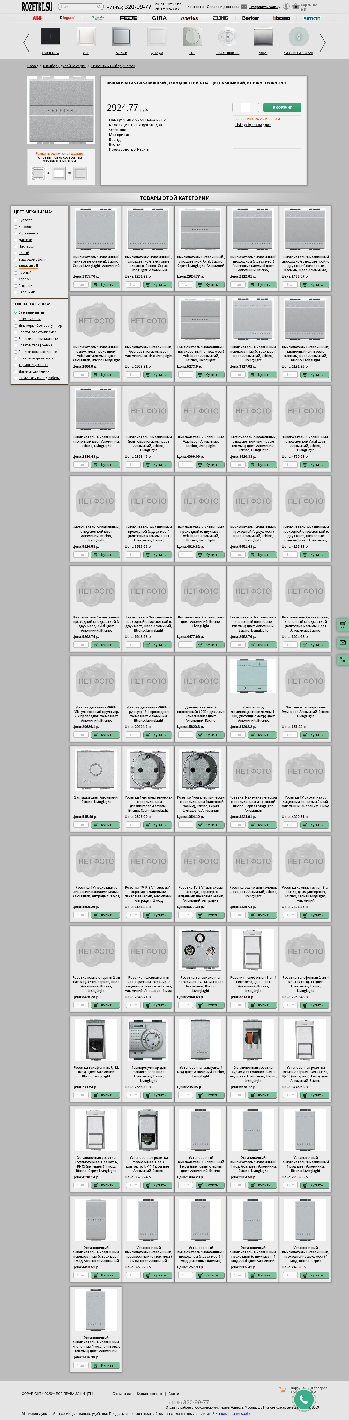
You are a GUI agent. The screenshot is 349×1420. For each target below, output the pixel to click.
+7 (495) (129, 7)
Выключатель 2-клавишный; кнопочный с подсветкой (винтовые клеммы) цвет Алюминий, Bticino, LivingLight (305, 624)
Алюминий (28, 266)
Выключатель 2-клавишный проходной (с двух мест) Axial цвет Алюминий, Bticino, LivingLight (201, 534)
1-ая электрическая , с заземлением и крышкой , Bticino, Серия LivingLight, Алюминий (253, 804)
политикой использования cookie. (224, 1414)
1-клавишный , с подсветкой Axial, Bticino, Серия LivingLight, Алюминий (201, 261)
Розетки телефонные (36, 345)
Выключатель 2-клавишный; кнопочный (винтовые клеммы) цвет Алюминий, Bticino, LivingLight (253, 624)
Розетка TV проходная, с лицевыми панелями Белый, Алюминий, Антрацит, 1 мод (96, 891)
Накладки (26, 246)
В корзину (282, 107)
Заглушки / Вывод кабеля (39, 378)
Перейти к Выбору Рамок (113, 65)
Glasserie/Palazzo (298, 53)
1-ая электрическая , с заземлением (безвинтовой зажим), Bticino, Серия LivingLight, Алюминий (148, 804)
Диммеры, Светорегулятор (40, 325)
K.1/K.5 (121, 53)
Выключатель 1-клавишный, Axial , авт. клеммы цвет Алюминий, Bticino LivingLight (149, 351)
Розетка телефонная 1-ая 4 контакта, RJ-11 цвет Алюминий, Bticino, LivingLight (253, 984)
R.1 (192, 53)
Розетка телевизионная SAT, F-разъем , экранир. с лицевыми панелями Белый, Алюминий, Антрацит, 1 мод (148, 984)
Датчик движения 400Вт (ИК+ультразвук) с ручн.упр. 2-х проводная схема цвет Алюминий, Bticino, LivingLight (96, 714)
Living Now (50, 53)
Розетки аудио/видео (36, 358)
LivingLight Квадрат (253, 124)
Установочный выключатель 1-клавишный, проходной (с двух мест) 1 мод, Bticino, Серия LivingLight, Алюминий (305, 1255)
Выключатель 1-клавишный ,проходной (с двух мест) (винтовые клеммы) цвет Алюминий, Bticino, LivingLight (253, 264)
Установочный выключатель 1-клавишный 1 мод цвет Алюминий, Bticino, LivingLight (306, 1164)
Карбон (25, 279)
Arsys (263, 53)
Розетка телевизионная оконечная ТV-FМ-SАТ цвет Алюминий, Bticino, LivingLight (201, 984)
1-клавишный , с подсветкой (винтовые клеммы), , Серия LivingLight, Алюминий (148, 263)
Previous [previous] (26, 43)
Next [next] (322, 43)
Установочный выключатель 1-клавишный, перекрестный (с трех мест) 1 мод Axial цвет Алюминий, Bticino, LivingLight (96, 1255)
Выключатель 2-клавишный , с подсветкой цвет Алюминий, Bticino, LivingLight (96, 534)
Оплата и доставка (223, 6)
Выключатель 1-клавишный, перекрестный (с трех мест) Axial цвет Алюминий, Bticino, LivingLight (200, 353)
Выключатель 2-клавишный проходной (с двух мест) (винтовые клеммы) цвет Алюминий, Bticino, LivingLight (149, 534)
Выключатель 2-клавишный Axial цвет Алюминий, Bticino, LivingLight (201, 441)
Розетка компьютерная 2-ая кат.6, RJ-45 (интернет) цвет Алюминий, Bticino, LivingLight (96, 984)
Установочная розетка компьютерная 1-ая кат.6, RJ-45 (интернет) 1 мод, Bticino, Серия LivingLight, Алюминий (96, 1165)
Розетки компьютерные (38, 351)
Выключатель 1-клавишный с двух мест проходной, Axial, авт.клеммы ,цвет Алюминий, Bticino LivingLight (96, 353)
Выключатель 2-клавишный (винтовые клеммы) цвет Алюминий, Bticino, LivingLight (149, 444)
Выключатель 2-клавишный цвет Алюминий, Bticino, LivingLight (201, 621)
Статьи (174, 1394)
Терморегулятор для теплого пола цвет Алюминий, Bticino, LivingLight (148, 1074)
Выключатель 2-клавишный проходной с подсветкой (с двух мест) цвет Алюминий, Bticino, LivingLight (148, 624)
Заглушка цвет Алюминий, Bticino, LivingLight (96, 799)
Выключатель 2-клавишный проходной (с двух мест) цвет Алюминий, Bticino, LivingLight (253, 534)
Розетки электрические (37, 332)
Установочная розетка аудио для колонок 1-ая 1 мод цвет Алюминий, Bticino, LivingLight (253, 1074)
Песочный (27, 292)
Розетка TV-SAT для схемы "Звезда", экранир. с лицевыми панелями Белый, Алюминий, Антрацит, (201, 894)
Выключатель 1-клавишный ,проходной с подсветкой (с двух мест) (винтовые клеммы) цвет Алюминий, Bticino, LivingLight (305, 264)
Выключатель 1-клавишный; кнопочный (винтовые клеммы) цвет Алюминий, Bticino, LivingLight (305, 353)
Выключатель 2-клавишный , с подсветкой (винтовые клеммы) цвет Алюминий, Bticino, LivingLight (253, 444)
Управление (28, 233)
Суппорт (25, 220)
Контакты (196, 6)
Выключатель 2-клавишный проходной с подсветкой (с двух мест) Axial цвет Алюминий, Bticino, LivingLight (96, 624)
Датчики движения (34, 371)
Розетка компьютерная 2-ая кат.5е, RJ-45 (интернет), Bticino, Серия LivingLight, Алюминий (305, 894)
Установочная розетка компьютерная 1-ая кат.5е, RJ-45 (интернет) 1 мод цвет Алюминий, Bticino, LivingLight (305, 1074)
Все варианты (31, 312)
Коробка (26, 226)
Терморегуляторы (33, 364)
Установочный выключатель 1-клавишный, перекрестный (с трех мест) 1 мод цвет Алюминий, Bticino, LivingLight (148, 1255)
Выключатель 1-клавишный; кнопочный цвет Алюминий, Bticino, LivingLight (96, 441)
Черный (25, 272)
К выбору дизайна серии (64, 65)
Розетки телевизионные (38, 338)
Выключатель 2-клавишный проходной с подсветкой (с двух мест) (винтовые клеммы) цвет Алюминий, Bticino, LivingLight (306, 534)
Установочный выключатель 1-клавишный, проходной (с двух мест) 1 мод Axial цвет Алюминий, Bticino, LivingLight (253, 1255)
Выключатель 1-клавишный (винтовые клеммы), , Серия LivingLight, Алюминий (96, 261)
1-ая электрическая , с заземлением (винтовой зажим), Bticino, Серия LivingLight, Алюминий (201, 804)
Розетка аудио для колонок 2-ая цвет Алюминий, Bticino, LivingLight (253, 891)
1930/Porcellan (228, 53)
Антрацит (26, 285)
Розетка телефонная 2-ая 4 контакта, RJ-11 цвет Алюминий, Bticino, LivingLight (306, 984)
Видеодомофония (34, 259)
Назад (32, 65)
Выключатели (30, 319)
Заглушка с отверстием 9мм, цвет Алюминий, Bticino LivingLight (305, 711)
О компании (122, 1394)
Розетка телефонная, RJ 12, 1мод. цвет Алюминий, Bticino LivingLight (96, 1072)
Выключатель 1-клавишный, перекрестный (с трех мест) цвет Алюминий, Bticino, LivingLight (253, 353)
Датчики (25, 239)
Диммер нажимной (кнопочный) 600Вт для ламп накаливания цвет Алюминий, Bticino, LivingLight (201, 714)
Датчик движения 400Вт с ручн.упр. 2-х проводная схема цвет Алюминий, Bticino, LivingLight (148, 714)
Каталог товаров (149, 1394)
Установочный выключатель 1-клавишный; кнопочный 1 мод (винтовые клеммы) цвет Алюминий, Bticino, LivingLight (96, 1345)
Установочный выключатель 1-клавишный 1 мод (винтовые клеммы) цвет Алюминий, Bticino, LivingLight (201, 1165)
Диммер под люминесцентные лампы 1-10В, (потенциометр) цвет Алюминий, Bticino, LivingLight (253, 714)
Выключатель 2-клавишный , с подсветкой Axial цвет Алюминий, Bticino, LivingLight (306, 444)
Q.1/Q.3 (157, 53)
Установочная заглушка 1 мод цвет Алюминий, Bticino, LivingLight (201, 1072)
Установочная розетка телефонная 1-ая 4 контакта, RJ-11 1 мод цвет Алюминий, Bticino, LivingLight (148, 1165)
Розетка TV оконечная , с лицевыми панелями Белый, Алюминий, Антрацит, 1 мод (305, 801)
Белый (24, 253)
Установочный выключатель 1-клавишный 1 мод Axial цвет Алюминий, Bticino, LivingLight (253, 1164)
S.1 (86, 53)
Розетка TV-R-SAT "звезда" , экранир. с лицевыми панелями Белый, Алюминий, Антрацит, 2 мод (148, 894)
